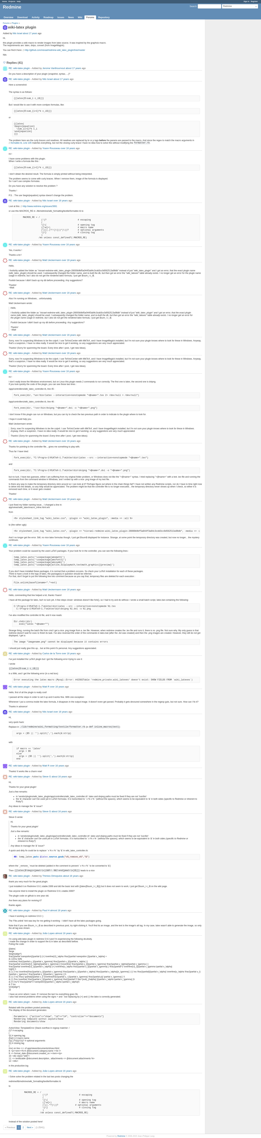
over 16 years (68, 148)
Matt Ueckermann (51, 260)
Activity (36, 17)
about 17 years (30, 33)
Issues (60, 17)
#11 (22, 1048)
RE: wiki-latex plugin (19, 68)
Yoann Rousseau (51, 148)
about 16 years (59, 776)
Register (254, 1)
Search (193, 6)
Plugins (15, 23)
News (71, 17)
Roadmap (48, 17)
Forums (90, 17)
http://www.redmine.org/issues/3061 (40, 206)
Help (19, 1)
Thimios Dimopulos (52, 876)
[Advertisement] (223, 76)
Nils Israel (17, 33)
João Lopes (48, 933)
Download (22, 17)
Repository (104, 17)
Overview (8, 17)
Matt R (45, 686)
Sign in (246, 1)
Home (4, 1)
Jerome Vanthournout (53, 68)
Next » (30, 1127)
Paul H (45, 910)
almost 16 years (58, 910)
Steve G (46, 776)
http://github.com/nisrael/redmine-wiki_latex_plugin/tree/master (55, 50)
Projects (12, 1)
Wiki (80, 17)
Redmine (121, 1136)
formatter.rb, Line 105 (21, 143)
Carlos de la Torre (51, 653)
